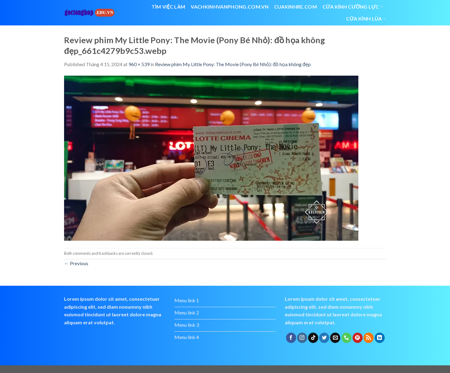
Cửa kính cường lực (352, 7)
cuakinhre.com (295, 6)
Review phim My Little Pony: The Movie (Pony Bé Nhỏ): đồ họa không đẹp (233, 64)
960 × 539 (139, 64)
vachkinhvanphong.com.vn (229, 6)
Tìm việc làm (168, 6)
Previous (76, 263)
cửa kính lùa (366, 19)
